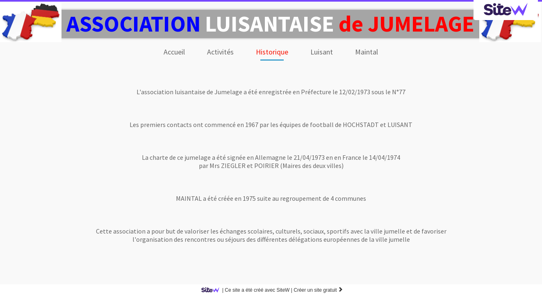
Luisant (321, 52)
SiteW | (248, 290)
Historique (272, 52)
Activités (220, 52)
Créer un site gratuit (318, 290)
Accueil (174, 52)
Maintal (366, 52)
